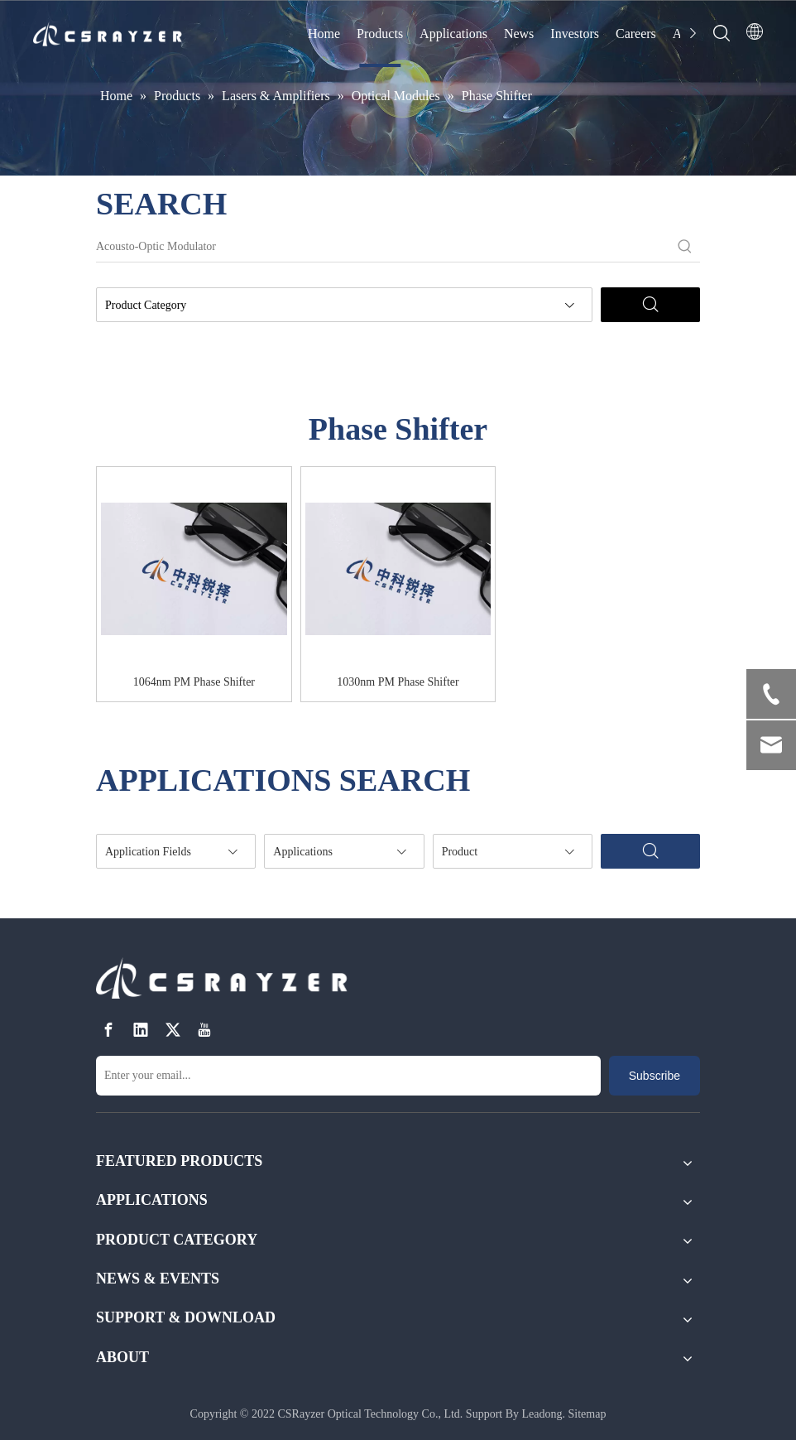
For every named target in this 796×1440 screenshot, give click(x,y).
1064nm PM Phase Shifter (194, 682)
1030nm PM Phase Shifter (397, 682)
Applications (453, 33)
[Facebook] (108, 1030)
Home (324, 33)
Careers (636, 33)
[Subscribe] (654, 1076)
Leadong (542, 1414)
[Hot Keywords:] (685, 247)
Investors (574, 33)
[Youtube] (204, 1030)
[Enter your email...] (348, 1076)
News (519, 33)
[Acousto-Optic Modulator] (383, 247)
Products (380, 33)
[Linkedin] (140, 1030)
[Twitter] (173, 1030)
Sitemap (587, 1414)
